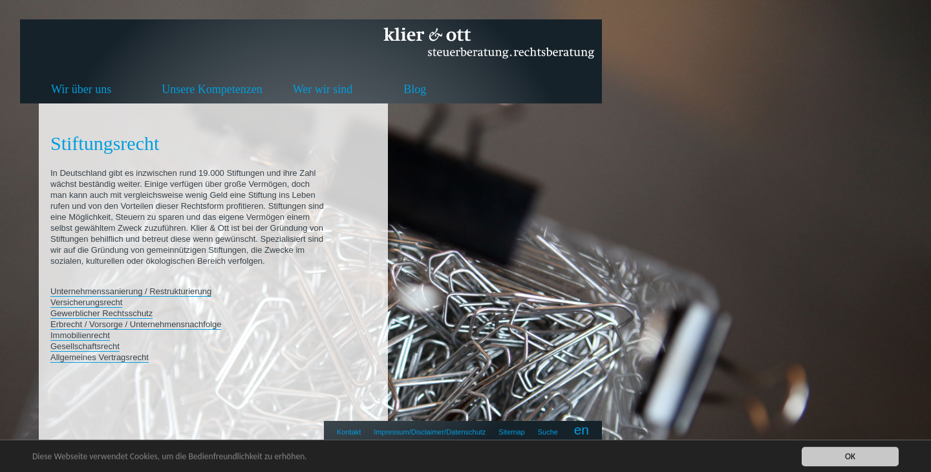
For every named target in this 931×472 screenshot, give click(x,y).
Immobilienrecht (80, 335)
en (581, 429)
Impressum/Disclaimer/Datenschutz (430, 432)
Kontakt (349, 432)
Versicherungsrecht (86, 302)
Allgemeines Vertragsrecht (99, 357)
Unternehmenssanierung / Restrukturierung (130, 291)
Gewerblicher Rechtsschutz (101, 313)
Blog (414, 89)
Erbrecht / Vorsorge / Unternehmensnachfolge (135, 324)
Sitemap (511, 432)
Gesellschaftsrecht (85, 346)
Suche (548, 432)
